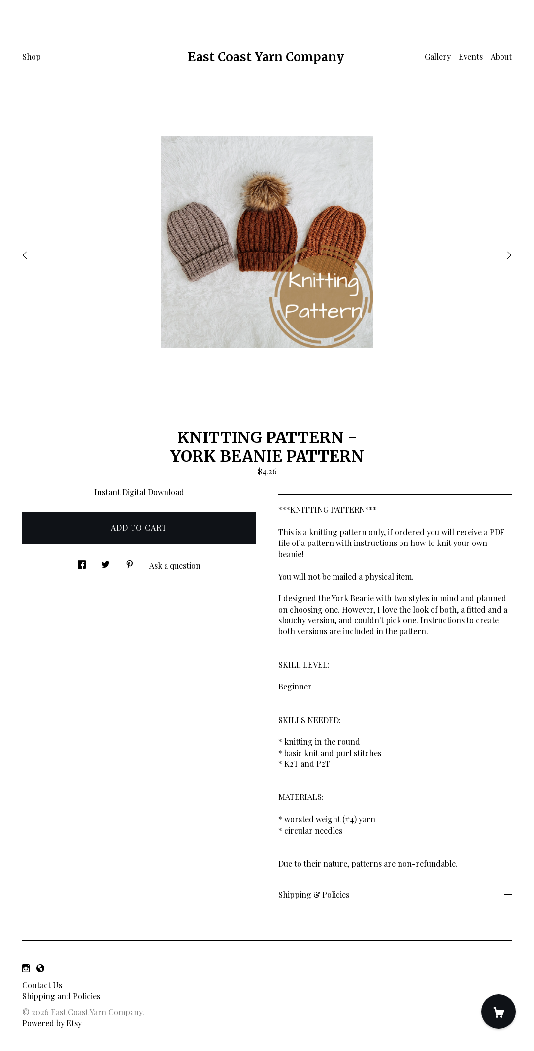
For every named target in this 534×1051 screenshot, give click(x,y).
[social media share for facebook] (82, 561)
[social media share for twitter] (105, 561)
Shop (31, 56)
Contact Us (42, 985)
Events (471, 56)
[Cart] (498, 1011)
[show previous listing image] (46, 252)
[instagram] (26, 968)
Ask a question (174, 565)
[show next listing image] (487, 252)
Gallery (438, 56)
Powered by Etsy (52, 1023)
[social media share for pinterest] (130, 561)
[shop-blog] (40, 968)
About (501, 56)
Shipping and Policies (61, 996)
